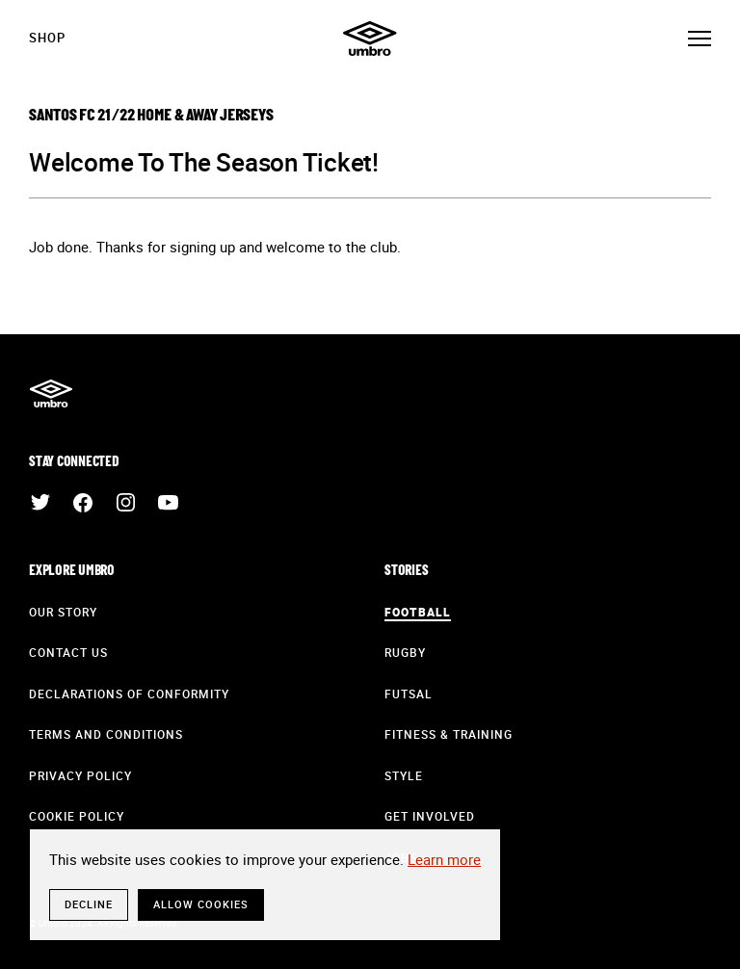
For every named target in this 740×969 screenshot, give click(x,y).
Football (417, 611)
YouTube (167, 503)
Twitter (40, 503)
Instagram (125, 503)
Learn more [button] (444, 859)
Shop (47, 37)
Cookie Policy (76, 816)
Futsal (408, 693)
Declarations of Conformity (129, 693)
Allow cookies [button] (201, 904)
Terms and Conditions (106, 734)
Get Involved (429, 816)
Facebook (83, 503)
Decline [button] (89, 904)
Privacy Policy (80, 775)
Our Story (63, 611)
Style (403, 775)
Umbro (370, 38)
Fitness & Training (448, 734)
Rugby (405, 652)
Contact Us (68, 652)
